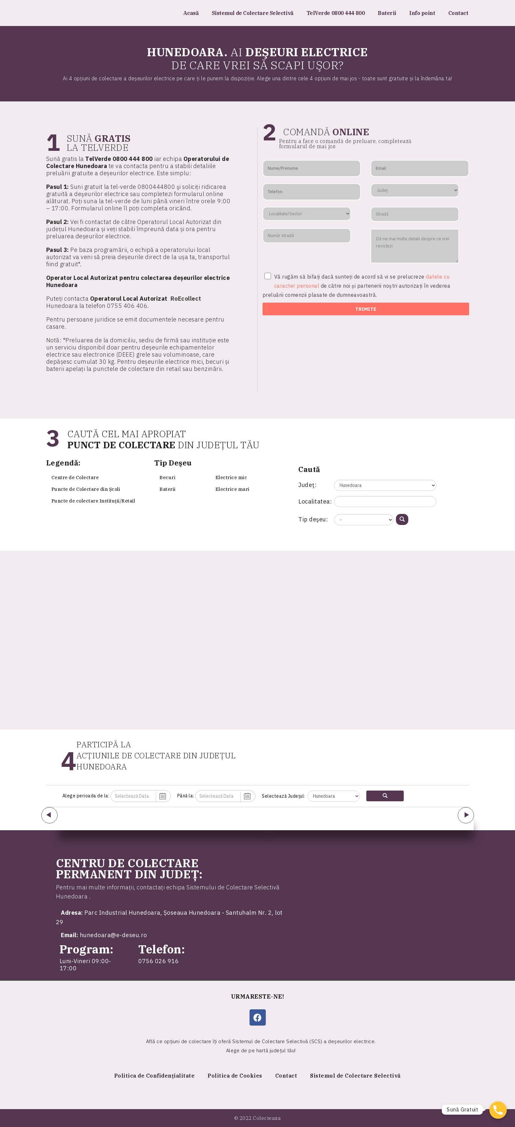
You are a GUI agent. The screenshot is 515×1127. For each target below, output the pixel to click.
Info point (422, 13)
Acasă (191, 13)
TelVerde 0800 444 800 (335, 13)
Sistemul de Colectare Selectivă (252, 13)
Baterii (387, 13)
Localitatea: (315, 501)
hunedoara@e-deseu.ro (113, 935)
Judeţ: (307, 485)
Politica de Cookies (235, 1075)
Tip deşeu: (313, 519)
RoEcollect (185, 298)
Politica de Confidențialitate (154, 1075)
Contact (458, 13)
